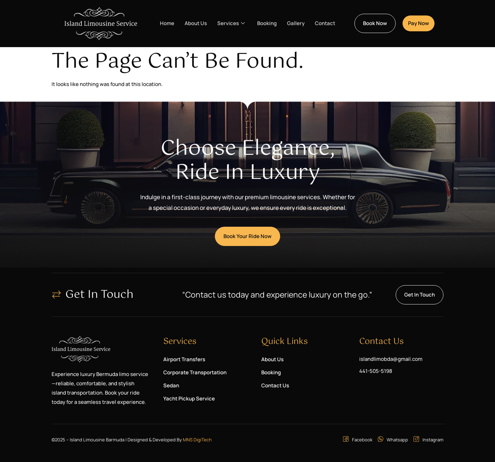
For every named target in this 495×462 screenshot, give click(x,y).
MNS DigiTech (197, 440)
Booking (267, 23)
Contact (325, 23)
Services (231, 23)
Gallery (296, 23)
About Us (196, 23)
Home (167, 23)
